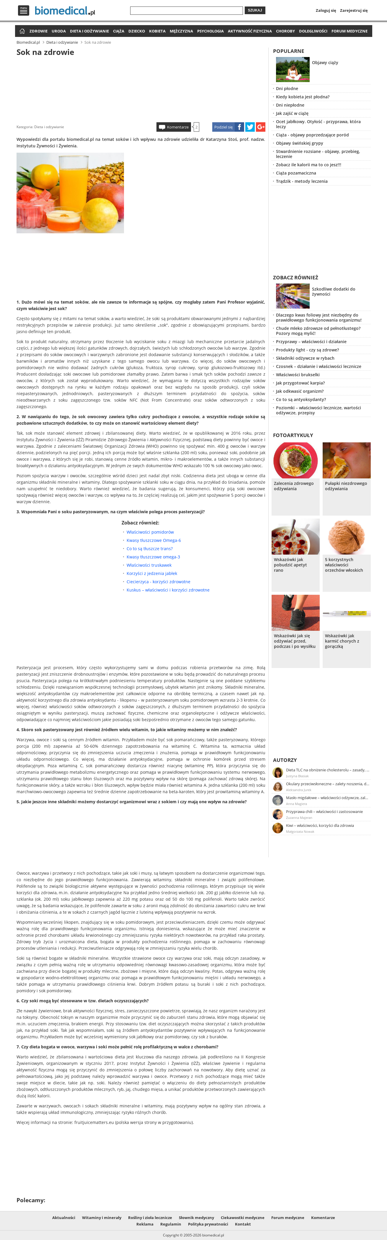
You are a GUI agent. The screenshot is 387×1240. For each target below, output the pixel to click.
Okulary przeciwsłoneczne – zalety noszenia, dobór (328, 783)
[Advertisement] (141, 88)
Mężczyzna (181, 31)
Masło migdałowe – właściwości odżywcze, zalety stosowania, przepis (328, 797)
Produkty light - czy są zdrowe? (307, 350)
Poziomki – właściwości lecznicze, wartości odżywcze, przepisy (318, 410)
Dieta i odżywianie (89, 31)
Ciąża (118, 31)
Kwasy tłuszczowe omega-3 (153, 557)
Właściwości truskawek (149, 565)
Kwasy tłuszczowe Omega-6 (154, 540)
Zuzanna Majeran (299, 817)
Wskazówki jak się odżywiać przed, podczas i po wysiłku (295, 641)
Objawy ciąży (325, 62)
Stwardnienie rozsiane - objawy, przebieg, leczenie (318, 154)
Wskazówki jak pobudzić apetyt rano (290, 565)
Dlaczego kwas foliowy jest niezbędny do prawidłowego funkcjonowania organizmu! (319, 317)
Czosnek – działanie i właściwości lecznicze (318, 366)
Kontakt (243, 1224)
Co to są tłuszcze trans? (150, 548)
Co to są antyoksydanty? (301, 399)
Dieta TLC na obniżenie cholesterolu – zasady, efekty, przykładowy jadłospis (328, 770)
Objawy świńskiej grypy (299, 143)
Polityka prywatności (208, 1224)
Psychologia (210, 31)
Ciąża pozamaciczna (296, 173)
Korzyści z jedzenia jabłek (152, 573)
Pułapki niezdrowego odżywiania (346, 486)
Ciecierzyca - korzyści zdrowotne (158, 581)
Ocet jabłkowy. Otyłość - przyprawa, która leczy (318, 124)
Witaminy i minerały (101, 1217)
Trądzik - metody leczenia (302, 181)
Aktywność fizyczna (250, 31)
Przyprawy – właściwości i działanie (311, 341)
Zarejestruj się (354, 10)
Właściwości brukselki (298, 374)
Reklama (145, 1224)
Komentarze (178, 127)
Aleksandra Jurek (298, 790)
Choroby (285, 31)
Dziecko (136, 31)
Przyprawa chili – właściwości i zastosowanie (324, 811)
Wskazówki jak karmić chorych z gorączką (342, 641)
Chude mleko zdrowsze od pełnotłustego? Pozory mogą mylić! (318, 330)
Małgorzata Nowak (300, 831)
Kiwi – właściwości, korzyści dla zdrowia (320, 825)
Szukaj (255, 10)
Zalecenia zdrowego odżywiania (294, 486)
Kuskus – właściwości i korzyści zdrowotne (168, 590)
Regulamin (170, 1224)
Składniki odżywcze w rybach (305, 358)
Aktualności (63, 1217)
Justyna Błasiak (297, 776)
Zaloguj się (326, 10)
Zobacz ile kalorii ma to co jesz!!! (308, 164)
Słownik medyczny (196, 1217)
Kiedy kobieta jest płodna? (302, 97)
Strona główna (21, 31)
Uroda (59, 31)
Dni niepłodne (290, 105)
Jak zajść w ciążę (292, 113)
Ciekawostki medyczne (242, 1217)
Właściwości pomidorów (150, 532)
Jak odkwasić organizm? (300, 391)
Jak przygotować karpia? (300, 383)
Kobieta (157, 31)
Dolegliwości (313, 31)
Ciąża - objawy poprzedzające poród (312, 135)
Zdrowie (39, 31)
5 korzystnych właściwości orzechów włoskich (344, 565)
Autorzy (285, 760)
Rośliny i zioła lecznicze (150, 1217)
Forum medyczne (350, 31)
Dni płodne (287, 88)
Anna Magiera (296, 803)
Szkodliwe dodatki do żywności (333, 291)
